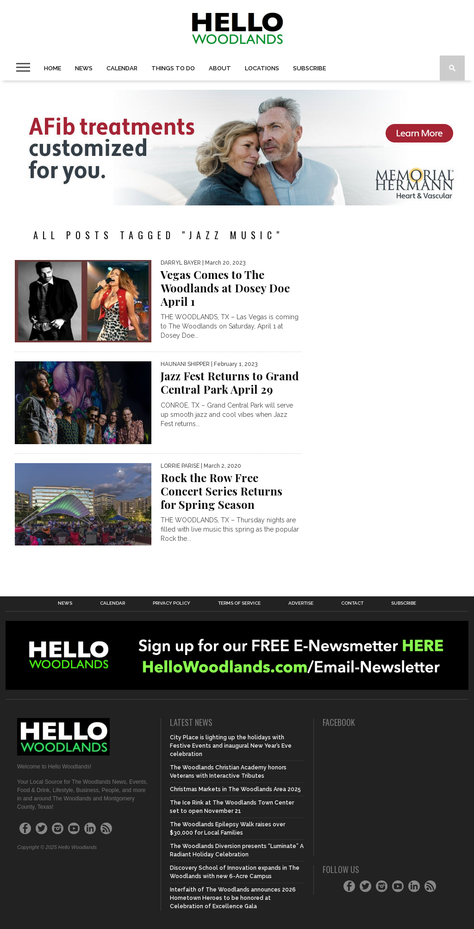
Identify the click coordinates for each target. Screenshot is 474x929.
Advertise (300, 603)
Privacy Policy (171, 603)
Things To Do (173, 68)
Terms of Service (239, 603)
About (220, 68)
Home (52, 68)
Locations (262, 68)
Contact (352, 603)
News (84, 68)
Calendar (121, 68)
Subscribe (309, 68)
